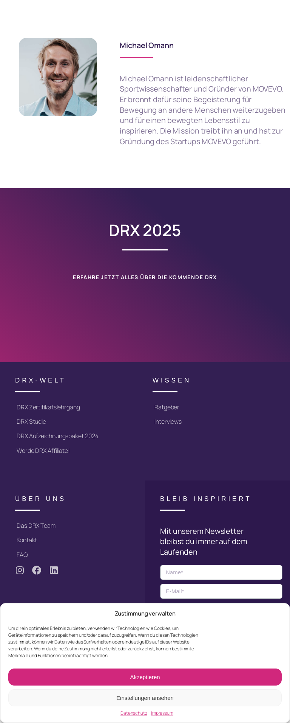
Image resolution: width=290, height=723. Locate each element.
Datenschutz (133, 713)
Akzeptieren (145, 677)
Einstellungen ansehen (145, 698)
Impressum (162, 713)
